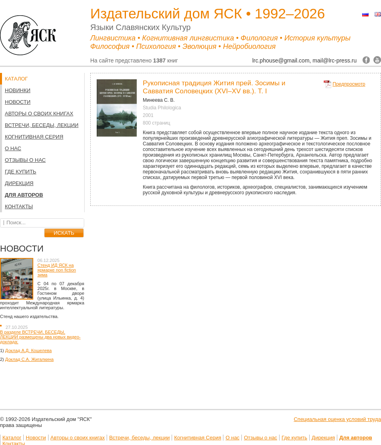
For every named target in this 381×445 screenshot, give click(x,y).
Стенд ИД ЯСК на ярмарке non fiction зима (56, 270)
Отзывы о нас (25, 160)
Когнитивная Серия (34, 137)
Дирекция (19, 183)
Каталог (11, 438)
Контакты (19, 206)
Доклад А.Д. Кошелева (28, 350)
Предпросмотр (348, 84)
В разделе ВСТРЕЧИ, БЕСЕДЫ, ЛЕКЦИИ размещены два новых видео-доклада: (40, 337)
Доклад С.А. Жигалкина (29, 359)
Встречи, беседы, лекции (42, 125)
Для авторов (24, 195)
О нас (13, 148)
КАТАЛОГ (16, 79)
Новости (17, 102)
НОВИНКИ (17, 90)
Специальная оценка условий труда (337, 419)
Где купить (20, 172)
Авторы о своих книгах (39, 114)
